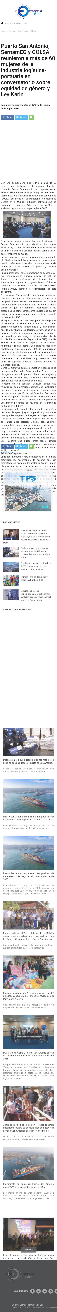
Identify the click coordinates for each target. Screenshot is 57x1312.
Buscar (2, 23)
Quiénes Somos (35, 1304)
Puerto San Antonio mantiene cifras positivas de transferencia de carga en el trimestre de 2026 (28, 1010)
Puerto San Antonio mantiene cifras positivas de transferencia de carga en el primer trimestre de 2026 (28, 1068)
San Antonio (23, 31)
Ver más (29, 1251)
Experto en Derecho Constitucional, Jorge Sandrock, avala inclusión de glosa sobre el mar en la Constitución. (36, 599)
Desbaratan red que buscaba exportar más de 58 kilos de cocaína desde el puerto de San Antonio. (35, 556)
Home (3, 31)
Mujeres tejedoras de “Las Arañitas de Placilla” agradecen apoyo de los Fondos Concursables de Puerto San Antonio (28, 1187)
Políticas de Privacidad (40, 1307)
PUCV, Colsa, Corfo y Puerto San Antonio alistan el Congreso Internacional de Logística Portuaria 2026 (28, 1247)
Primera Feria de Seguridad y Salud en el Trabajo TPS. (34, 582)
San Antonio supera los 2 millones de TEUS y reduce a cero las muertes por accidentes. (36, 569)
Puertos (12, 31)
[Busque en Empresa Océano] (18, 23)
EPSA (33, 31)
